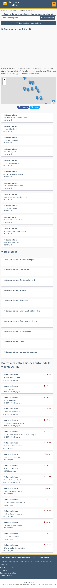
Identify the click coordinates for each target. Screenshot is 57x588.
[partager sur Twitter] (34, 107)
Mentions (31, 583)
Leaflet (53, 103)
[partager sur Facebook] (23, 107)
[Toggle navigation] (54, 4)
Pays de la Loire (13, 71)
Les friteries (4, 570)
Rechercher (47, 18)
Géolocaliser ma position (28, 23)
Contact (25, 583)
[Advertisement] (28, 51)
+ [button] (4, 80)
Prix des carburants (7, 567)
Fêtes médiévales (6, 576)
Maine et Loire (40, 68)
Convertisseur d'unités (8, 573)
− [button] (4, 83)
